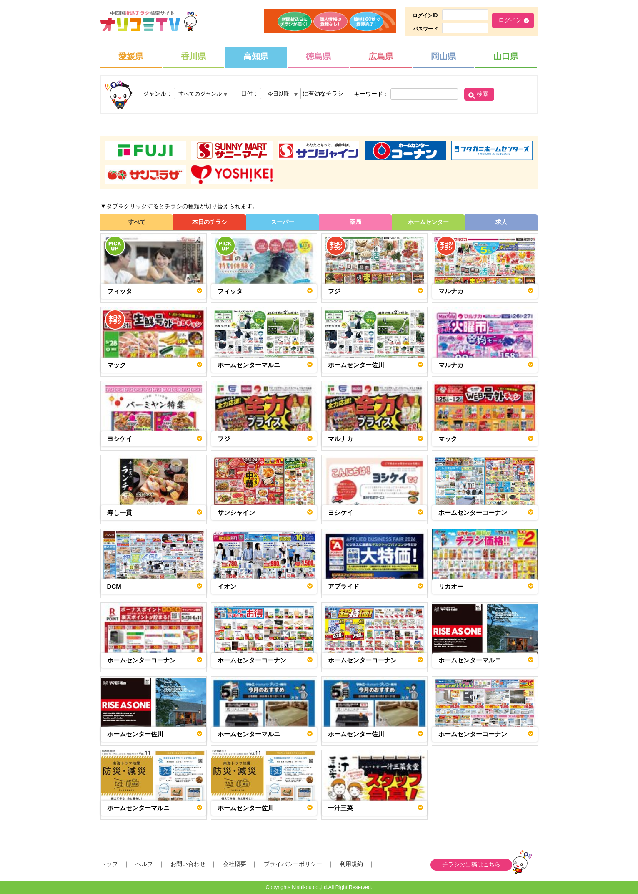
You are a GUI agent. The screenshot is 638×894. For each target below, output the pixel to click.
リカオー (450, 586)
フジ (334, 291)
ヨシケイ (119, 438)
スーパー (282, 222)
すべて (136, 222)
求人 (501, 222)
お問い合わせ (187, 864)
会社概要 (234, 864)
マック (116, 364)
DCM (114, 586)
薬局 (355, 222)
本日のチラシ (209, 222)
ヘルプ (144, 864)
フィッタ (119, 291)
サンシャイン (236, 512)
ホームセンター (428, 222)
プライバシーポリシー (293, 864)
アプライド (343, 586)
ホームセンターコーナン (472, 512)
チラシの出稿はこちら (471, 864)
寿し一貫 (119, 512)
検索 (482, 94)
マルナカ (450, 291)
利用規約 (351, 864)
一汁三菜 (340, 807)
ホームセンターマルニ (249, 364)
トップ (109, 864)
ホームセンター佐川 (356, 364)
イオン (227, 586)
